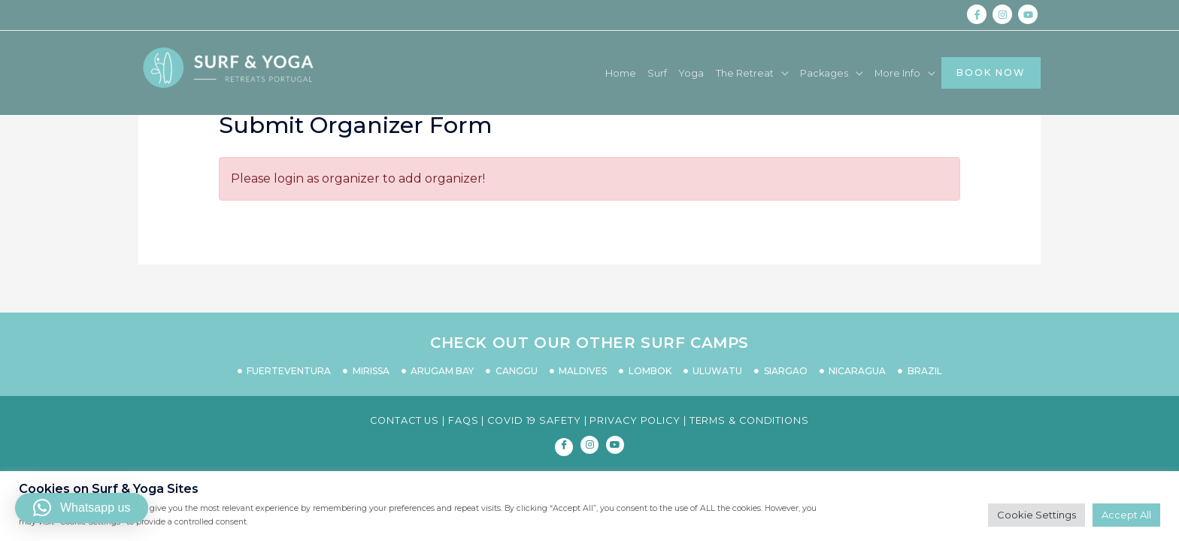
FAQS (463, 420)
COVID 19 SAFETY (534, 420)
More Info (877, 73)
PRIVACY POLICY (635, 420)
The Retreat (708, 73)
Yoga (649, 73)
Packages (795, 73)
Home (570, 73)
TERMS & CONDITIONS (749, 420)
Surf (612, 73)
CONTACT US (404, 420)
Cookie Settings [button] (1036, 515)
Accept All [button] (1126, 515)
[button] (81, 508)
